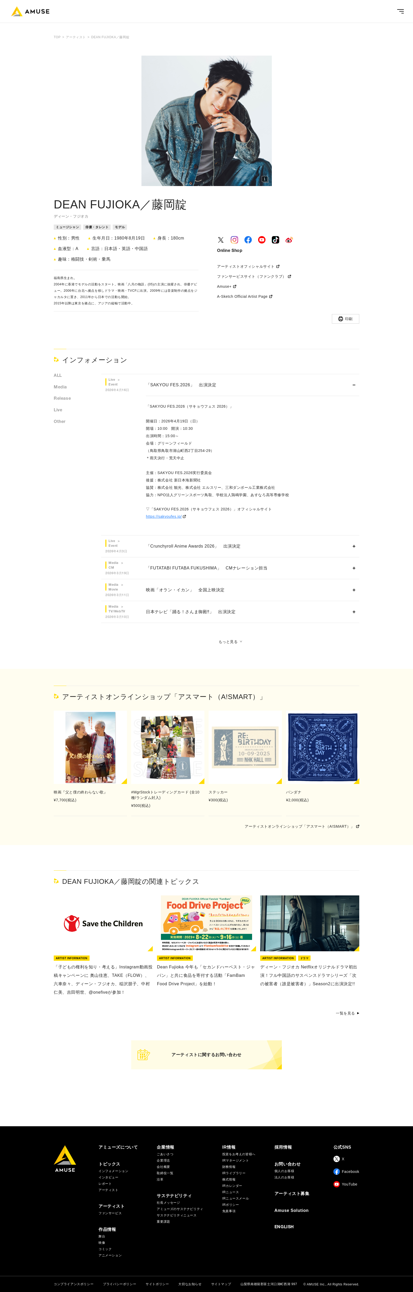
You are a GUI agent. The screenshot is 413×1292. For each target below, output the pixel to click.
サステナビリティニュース (176, 1215)
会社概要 (163, 1167)
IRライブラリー (234, 1173)
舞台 (102, 1236)
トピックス (109, 1164)
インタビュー (109, 1177)
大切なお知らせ (189, 1284)
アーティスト (109, 1190)
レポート (105, 1184)
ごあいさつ (165, 1154)
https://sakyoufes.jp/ (164, 516)
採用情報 (283, 1147)
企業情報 (165, 1147)
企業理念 (163, 1160)
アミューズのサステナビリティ (180, 1209)
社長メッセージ (168, 1203)
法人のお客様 (284, 1177)
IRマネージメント (235, 1160)
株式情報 (228, 1179)
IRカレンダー (232, 1186)
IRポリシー (230, 1205)
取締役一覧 (165, 1173)
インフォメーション (113, 1171)
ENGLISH (284, 1227)
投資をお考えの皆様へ (238, 1154)
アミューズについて (118, 1147)
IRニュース (230, 1192)
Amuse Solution (291, 1210)
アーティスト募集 (291, 1194)
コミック (105, 1249)
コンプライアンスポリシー (74, 1284)
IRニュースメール (235, 1198)
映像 (102, 1243)
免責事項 (228, 1211)
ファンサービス (110, 1213)
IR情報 (228, 1147)
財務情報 (228, 1167)
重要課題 (163, 1221)
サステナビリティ (174, 1196)
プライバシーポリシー (119, 1284)
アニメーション (110, 1255)
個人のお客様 (284, 1171)
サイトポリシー (157, 1284)
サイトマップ (221, 1284)
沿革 (160, 1179)
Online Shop (230, 250)
